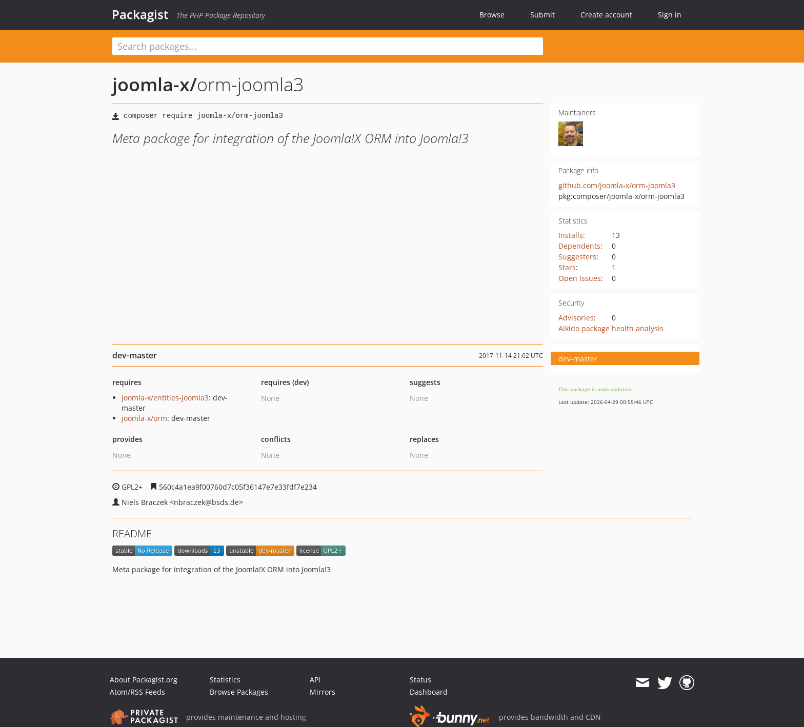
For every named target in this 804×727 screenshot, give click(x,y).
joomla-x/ (154, 84)
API (315, 679)
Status (420, 679)
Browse (492, 14)
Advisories (576, 317)
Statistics (225, 679)
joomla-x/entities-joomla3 (165, 397)
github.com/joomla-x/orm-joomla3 (616, 185)
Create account (606, 14)
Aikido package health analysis (611, 328)
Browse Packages (239, 692)
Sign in (669, 14)
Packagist (140, 14)
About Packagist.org (143, 679)
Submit (542, 14)
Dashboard (429, 692)
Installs (570, 235)
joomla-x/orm (144, 418)
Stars (567, 267)
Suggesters (577, 256)
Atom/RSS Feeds (137, 692)
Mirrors (322, 692)
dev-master (577, 359)
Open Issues (579, 278)
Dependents (579, 246)
